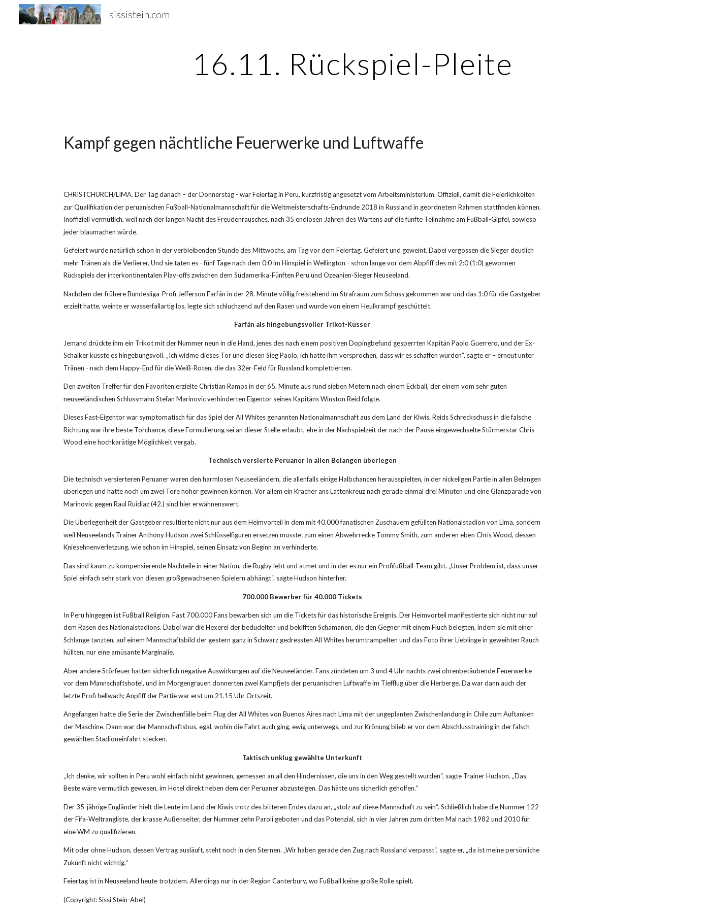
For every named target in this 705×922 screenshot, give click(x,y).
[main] (352, 63)
